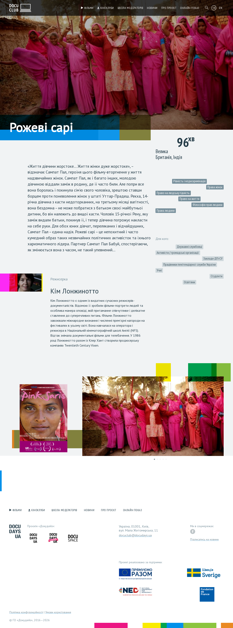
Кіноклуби (107, 8)
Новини (152, 8)
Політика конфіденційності (26, 612)
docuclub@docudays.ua (135, 535)
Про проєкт (169, 8)
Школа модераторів (130, 8)
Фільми (88, 8)
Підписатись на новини (204, 539)
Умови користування (58, 612)
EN (220, 8)
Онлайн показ (189, 8)
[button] (87, 418)
